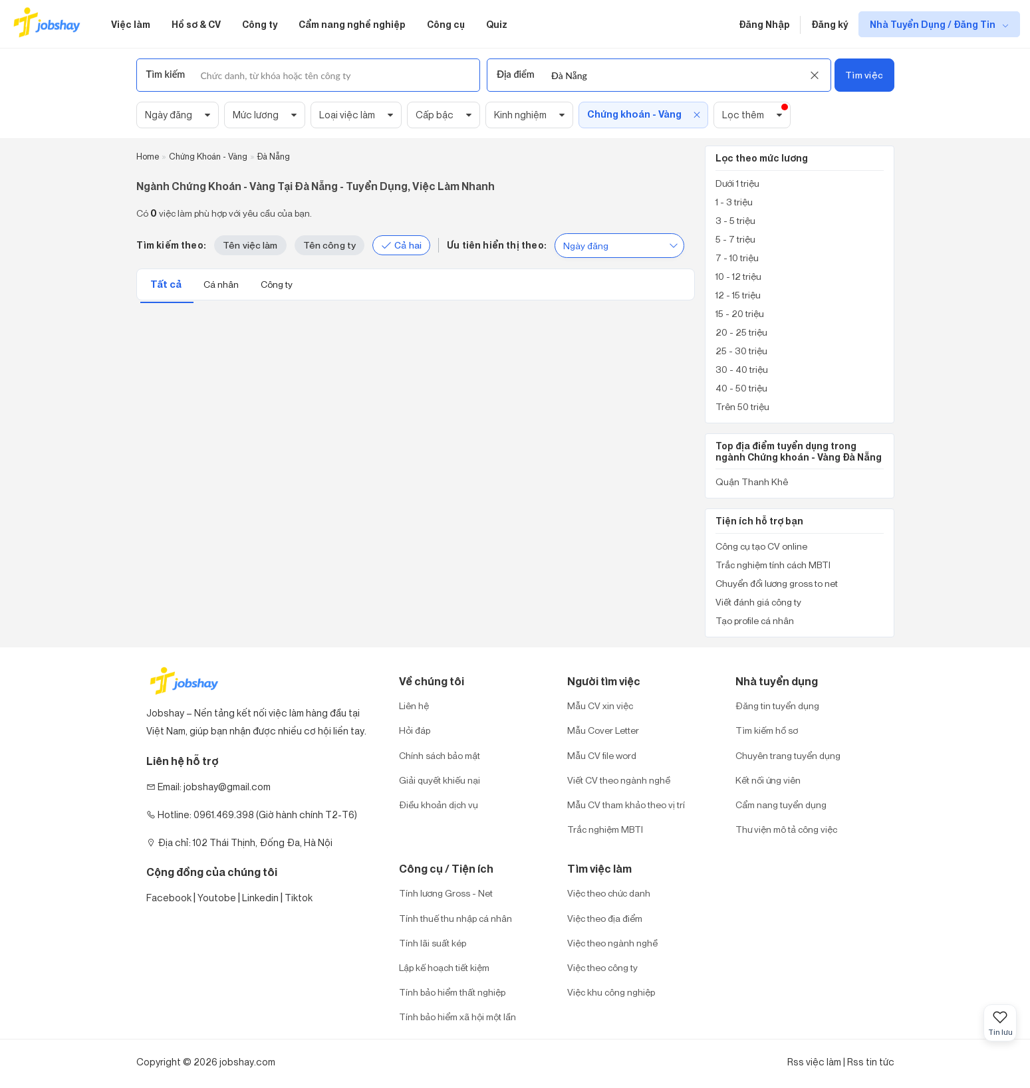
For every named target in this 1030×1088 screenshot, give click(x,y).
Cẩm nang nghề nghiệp (352, 24)
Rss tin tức (870, 1062)
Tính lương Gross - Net (446, 893)
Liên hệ (414, 705)
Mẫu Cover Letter (603, 730)
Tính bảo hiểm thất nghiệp (452, 992)
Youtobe (216, 898)
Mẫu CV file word (601, 755)
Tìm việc (864, 75)
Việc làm (130, 24)
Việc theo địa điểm (604, 918)
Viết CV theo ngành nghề (618, 780)
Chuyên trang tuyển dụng (787, 755)
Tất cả (167, 284)
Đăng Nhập (764, 24)
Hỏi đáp (414, 730)
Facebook (169, 898)
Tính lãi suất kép (432, 943)
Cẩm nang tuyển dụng (781, 805)
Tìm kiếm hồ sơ (766, 730)
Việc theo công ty (602, 967)
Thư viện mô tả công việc (786, 829)
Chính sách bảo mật (439, 755)
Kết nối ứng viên (768, 780)
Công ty (259, 24)
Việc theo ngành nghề (612, 943)
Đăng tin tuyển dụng (777, 705)
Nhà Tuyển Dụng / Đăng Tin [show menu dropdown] (933, 24)
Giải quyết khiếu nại (439, 780)
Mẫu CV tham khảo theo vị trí (626, 805)
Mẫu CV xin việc (600, 705)
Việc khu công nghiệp (611, 992)
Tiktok (299, 898)
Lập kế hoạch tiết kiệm (444, 967)
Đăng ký (829, 24)
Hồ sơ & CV (196, 24)
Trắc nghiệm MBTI (605, 829)
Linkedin (260, 898)
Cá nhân (222, 284)
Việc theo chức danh (608, 893)
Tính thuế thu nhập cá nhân (455, 918)
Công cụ (446, 24)
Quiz (496, 24)
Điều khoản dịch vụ (438, 805)
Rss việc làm (814, 1062)
